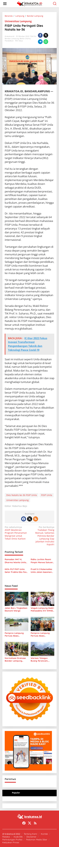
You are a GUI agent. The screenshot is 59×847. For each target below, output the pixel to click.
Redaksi (6, 836)
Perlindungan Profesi (12, 839)
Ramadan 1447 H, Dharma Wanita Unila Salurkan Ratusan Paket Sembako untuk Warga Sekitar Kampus (16, 561)
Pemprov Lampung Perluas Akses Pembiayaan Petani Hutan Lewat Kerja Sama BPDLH (40, 634)
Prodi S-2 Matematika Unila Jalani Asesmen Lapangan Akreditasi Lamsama (41, 570)
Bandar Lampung (12, 38)
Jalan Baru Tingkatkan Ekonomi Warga (16, 609)
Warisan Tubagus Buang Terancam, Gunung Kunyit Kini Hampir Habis (40, 659)
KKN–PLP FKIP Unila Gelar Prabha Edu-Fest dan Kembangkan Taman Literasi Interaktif (16, 570)
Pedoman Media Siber (36, 839)
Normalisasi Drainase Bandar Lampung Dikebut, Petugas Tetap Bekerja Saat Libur (16, 659)
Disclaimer (31, 836)
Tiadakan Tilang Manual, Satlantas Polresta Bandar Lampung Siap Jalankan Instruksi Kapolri (42, 536)
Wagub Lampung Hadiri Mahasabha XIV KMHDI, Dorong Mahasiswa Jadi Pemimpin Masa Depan (42, 609)
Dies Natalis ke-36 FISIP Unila (21, 495)
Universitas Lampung (18, 21)
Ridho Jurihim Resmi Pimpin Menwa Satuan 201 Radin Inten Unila (42, 561)
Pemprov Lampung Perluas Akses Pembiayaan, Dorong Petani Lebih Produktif (16, 634)
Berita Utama (25, 38)
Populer (16, 792)
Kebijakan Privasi (10, 842)
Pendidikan (9, 41)
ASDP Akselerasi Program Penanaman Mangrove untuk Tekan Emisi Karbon (16, 533)
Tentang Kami (30, 834)
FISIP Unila (46, 495)
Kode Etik (18, 836)
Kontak (44, 834)
